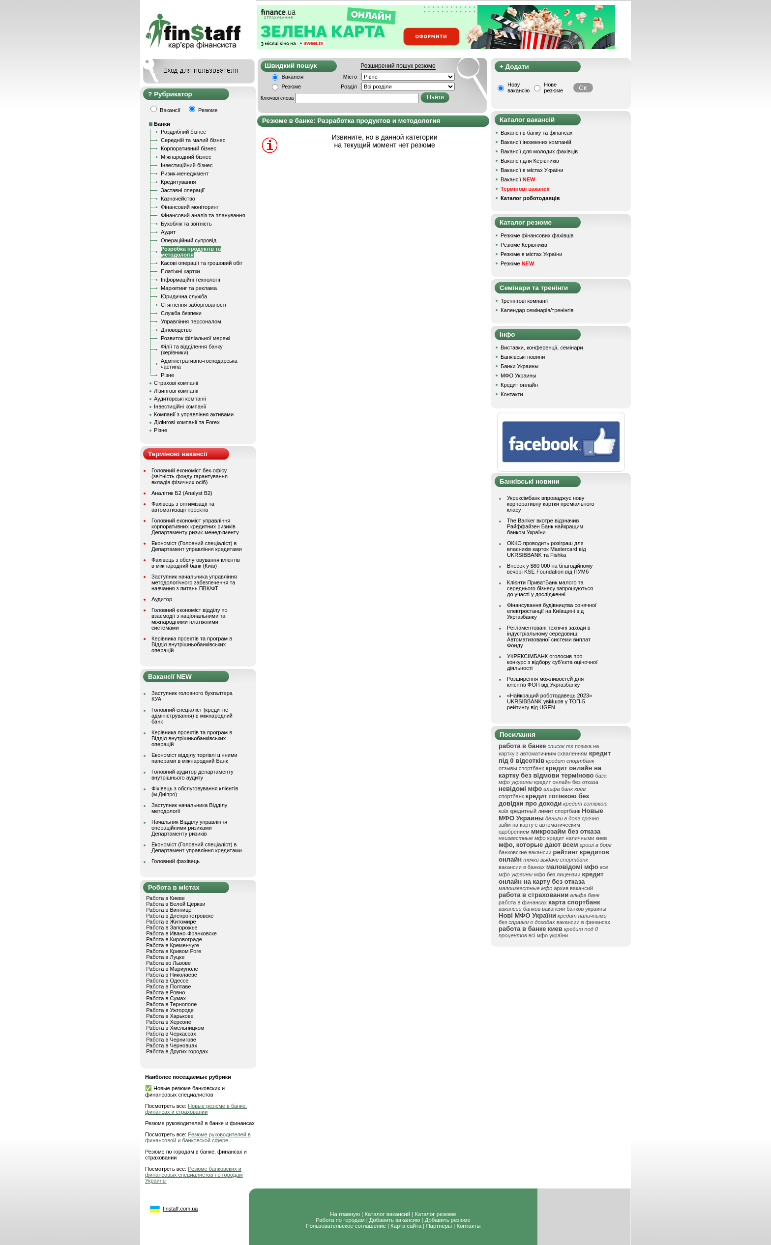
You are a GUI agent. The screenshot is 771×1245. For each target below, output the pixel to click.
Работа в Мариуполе (172, 969)
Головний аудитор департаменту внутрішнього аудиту (192, 775)
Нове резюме (553, 87)
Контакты (468, 1226)
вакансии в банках (522, 867)
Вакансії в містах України (532, 170)
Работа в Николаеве (171, 975)
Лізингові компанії (176, 391)
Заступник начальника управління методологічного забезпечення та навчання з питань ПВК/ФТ (194, 582)
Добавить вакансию (394, 1220)
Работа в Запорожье (171, 927)
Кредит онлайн (519, 385)
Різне (167, 375)
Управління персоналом (191, 321)
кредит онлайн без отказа (566, 782)
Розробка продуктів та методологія (191, 252)
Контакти (512, 394)
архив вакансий (573, 888)
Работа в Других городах (177, 1051)
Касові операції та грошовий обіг (201, 263)
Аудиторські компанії (180, 399)
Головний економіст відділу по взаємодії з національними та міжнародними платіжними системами (189, 619)
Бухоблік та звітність (186, 224)
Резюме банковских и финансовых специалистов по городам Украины (194, 1175)
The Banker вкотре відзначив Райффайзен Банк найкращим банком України (545, 526)
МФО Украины (518, 375)
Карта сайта (405, 1226)
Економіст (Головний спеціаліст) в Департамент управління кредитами (196, 546)
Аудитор (161, 599)
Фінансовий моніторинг (190, 207)
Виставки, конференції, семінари (542, 347)
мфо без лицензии (557, 874)
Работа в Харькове (169, 1016)
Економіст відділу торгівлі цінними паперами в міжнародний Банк (194, 758)
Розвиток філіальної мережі (195, 338)
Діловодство (176, 330)
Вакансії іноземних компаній (536, 142)
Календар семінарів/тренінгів (537, 310)
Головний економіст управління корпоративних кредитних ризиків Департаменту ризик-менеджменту (195, 526)
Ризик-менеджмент (184, 173)
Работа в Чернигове (171, 1039)
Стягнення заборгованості (193, 305)
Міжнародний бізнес (186, 157)
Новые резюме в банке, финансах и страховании (196, 1109)
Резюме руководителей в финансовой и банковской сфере (198, 1137)
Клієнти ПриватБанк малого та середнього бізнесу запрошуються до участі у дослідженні (550, 588)
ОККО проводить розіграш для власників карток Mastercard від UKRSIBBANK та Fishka (546, 549)
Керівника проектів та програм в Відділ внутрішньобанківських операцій (191, 644)
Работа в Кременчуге (172, 945)
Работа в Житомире (171, 922)
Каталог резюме (435, 1214)
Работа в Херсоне (168, 1022)
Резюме (291, 86)
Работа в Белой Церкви (175, 904)
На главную (345, 1214)
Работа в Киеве (165, 898)
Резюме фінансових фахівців (537, 235)
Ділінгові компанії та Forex (187, 422)
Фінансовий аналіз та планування (203, 215)
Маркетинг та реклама (189, 288)
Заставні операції (183, 190)
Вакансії (518, 179)
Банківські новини (523, 357)
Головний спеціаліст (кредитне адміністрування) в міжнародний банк (192, 715)
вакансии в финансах (583, 922)
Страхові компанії (176, 383)
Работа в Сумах (166, 998)
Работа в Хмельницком (175, 1028)
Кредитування (178, 182)
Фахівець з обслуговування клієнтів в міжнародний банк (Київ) (195, 563)
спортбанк (511, 796)
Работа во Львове (168, 963)
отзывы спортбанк (521, 768)
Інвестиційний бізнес (186, 165)
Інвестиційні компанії (180, 406)
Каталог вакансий (387, 1214)
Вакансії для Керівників (530, 161)
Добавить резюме (448, 1220)
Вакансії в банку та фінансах (536, 133)
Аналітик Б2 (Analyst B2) (181, 493)
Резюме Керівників (524, 245)
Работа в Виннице (168, 910)
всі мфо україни (548, 935)
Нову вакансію (518, 87)
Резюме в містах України (531, 254)
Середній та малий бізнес (193, 140)
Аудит (168, 232)
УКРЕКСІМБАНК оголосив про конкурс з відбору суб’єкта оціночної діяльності (552, 662)
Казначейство (178, 199)
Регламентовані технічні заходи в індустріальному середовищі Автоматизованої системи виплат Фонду (549, 636)
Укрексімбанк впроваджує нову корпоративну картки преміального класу (550, 504)
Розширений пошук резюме (397, 65)
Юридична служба (184, 296)
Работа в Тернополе (171, 1004)
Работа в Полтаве (168, 986)
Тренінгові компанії (524, 301)
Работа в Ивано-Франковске (181, 933)
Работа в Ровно (165, 992)
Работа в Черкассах (171, 1034)
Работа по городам (340, 1220)
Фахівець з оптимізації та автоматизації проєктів (182, 507)
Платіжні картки (180, 271)
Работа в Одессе (167, 981)
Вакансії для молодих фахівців (539, 151)
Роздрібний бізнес (183, 132)
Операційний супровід (188, 240)
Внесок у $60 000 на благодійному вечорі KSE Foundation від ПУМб (550, 569)
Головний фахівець (175, 861)
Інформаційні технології (190, 280)
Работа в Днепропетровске (179, 916)
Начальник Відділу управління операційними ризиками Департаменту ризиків (189, 828)
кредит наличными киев (577, 838)
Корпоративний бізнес (188, 148)
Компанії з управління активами (194, 414)
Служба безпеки (181, 313)
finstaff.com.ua (180, 1209)
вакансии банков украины (574, 909)
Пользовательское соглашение (346, 1226)
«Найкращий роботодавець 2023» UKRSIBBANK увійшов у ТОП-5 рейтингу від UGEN (549, 701)
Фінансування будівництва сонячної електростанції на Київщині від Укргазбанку (551, 611)
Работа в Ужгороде (170, 1010)
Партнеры (439, 1226)
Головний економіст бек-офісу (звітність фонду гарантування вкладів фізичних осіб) (189, 476)
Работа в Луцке (165, 957)
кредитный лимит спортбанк (545, 811)
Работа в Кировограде (174, 939)
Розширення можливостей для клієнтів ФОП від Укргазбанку (545, 682)
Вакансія (293, 77)
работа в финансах (523, 902)
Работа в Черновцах (171, 1045)
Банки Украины (519, 366)
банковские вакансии (525, 852)
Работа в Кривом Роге (173, 951)
